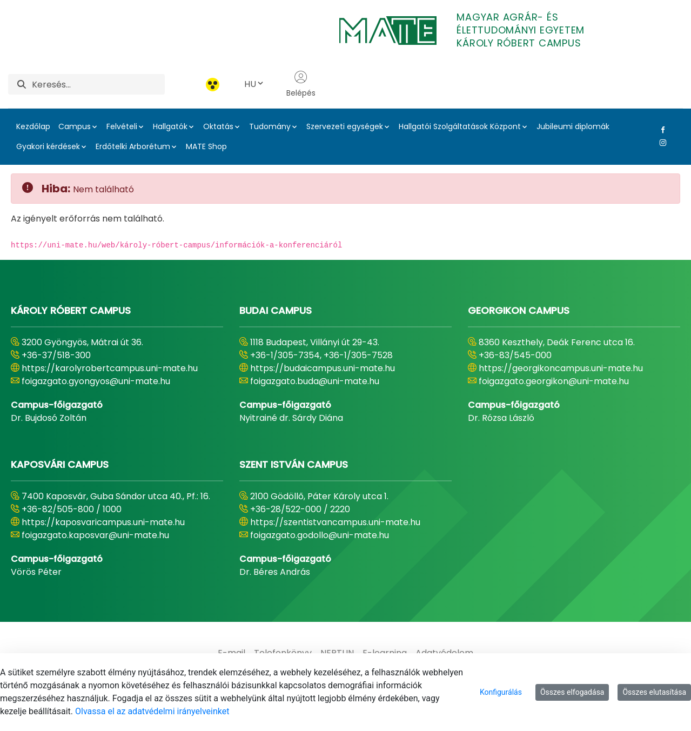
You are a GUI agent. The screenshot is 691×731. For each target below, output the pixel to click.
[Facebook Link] (661, 129)
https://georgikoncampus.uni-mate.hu (561, 368)
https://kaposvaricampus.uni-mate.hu (103, 522)
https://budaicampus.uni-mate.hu (322, 368)
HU (254, 84)
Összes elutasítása (654, 692)
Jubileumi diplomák (572, 126)
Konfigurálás (501, 692)
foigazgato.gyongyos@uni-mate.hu (96, 381)
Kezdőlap (33, 126)
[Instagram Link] (661, 142)
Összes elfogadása (572, 692)
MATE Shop (206, 146)
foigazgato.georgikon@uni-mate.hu (554, 381)
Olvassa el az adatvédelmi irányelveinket (152, 711)
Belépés (301, 84)
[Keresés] (98, 84)
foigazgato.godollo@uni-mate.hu (319, 535)
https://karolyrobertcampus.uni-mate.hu (110, 368)
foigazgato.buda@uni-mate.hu (314, 381)
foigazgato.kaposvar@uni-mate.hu (95, 535)
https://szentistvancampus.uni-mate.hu (335, 522)
